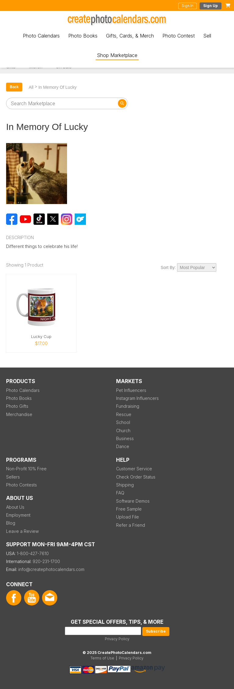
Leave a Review (22, 531)
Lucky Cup (41, 336)
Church (123, 430)
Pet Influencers (131, 390)
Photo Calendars (41, 36)
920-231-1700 (46, 561)
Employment (18, 515)
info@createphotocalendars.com (51, 569)
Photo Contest (178, 36)
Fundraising (127, 406)
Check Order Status (135, 476)
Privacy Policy (117, 639)
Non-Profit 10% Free (26, 468)
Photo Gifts (17, 406)
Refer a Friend (130, 525)
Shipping (125, 484)
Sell (207, 36)
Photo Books (83, 36)
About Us (15, 507)
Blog (10, 523)
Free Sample (129, 508)
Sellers (13, 476)
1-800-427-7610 (33, 553)
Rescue (123, 414)
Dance (122, 446)
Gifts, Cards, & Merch (130, 36)
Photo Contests (21, 484)
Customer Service (134, 468)
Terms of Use (102, 658)
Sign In (187, 5)
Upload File (127, 516)
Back (14, 87)
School (123, 422)
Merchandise (19, 414)
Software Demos (133, 501)
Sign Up (210, 5)
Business (125, 438)
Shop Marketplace (117, 55)
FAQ (120, 492)
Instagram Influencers (137, 398)
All (31, 87)
